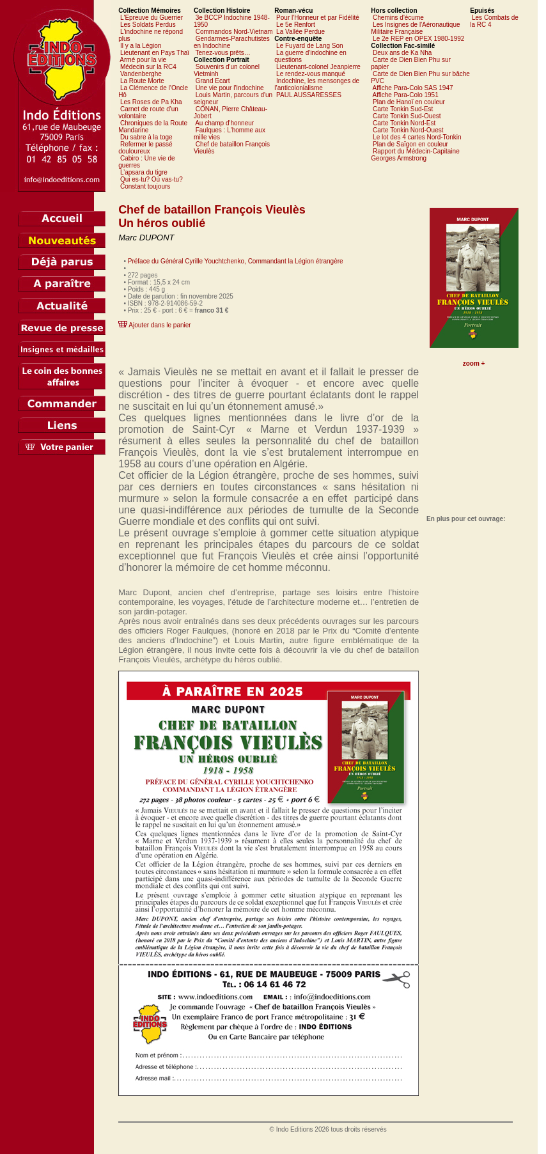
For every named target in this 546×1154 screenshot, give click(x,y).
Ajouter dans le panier (160, 325)
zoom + (474, 363)
